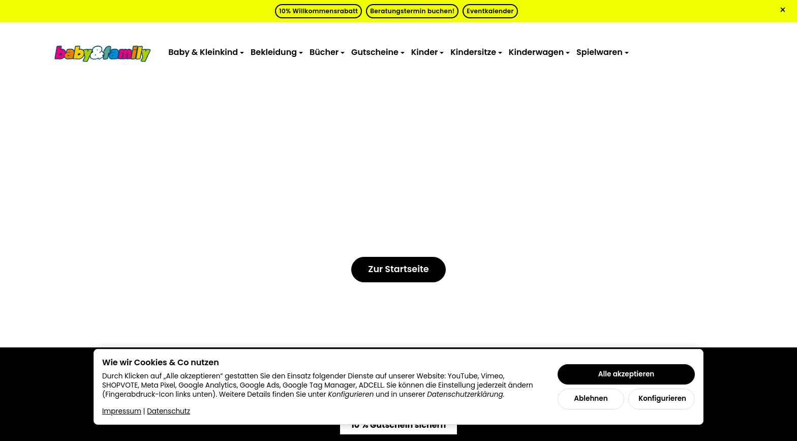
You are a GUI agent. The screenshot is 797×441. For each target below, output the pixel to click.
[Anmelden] (713, 53)
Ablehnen (590, 398)
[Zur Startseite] (103, 53)
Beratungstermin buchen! (412, 11)
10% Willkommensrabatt (318, 11)
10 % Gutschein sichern (398, 425)
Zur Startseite (398, 269)
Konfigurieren (662, 398)
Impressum (121, 411)
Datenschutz (168, 411)
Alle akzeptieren (626, 374)
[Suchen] (689, 53)
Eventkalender (490, 11)
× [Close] (782, 10)
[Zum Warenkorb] (737, 53)
